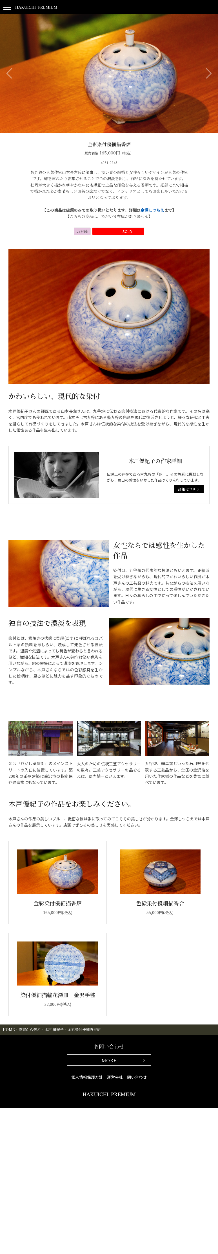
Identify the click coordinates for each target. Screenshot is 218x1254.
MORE (109, 1060)
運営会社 (115, 1077)
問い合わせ (137, 1077)
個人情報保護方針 (87, 1077)
